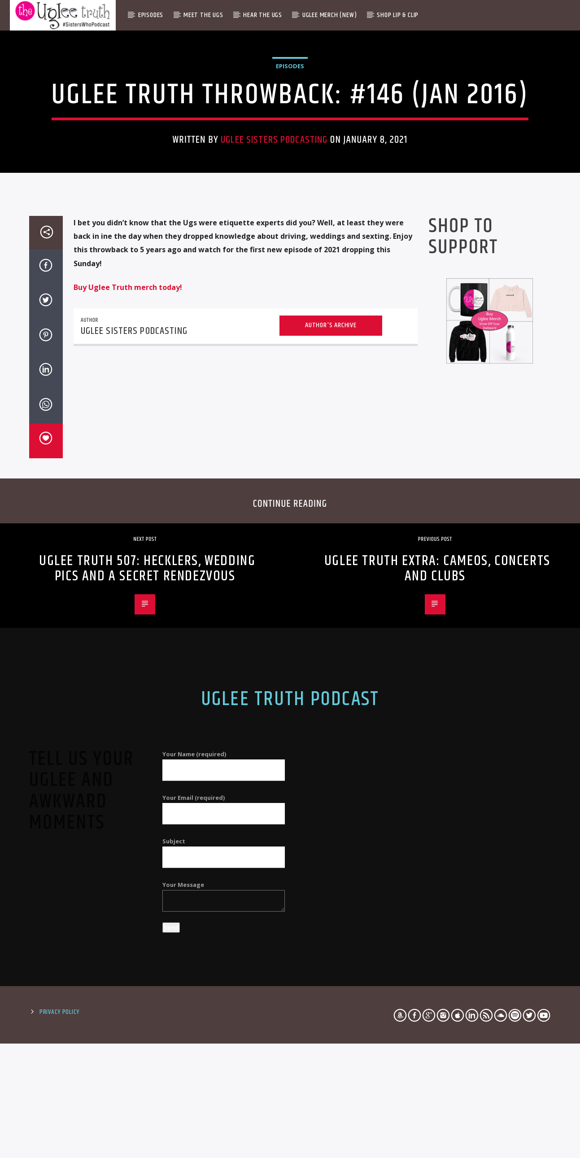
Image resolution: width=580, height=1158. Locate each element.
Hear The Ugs (262, 15)
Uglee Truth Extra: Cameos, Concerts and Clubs (437, 830)
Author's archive (331, 586)
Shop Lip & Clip (398, 15)
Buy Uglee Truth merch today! (128, 549)
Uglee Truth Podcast (290, 961)
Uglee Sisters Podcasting (274, 259)
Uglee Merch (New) (329, 15)
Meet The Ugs (203, 15)
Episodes (150, 15)
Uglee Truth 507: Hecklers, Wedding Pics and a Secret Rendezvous (147, 830)
